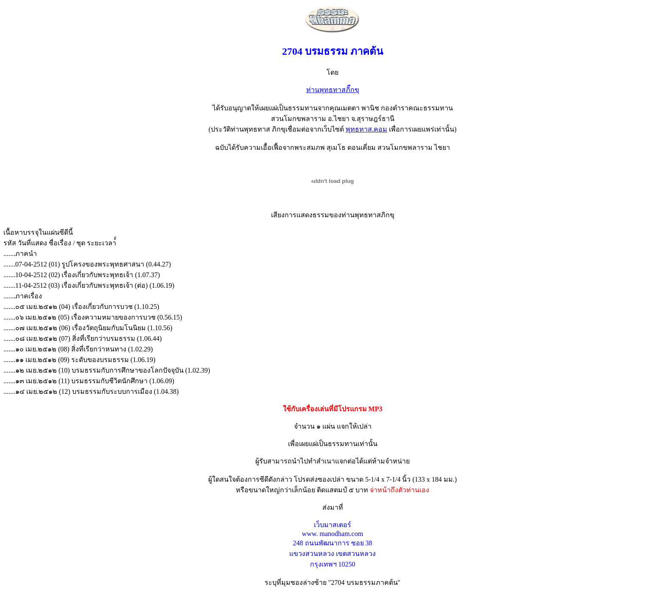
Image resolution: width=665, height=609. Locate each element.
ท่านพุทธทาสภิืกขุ (332, 89)
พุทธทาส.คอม (366, 129)
